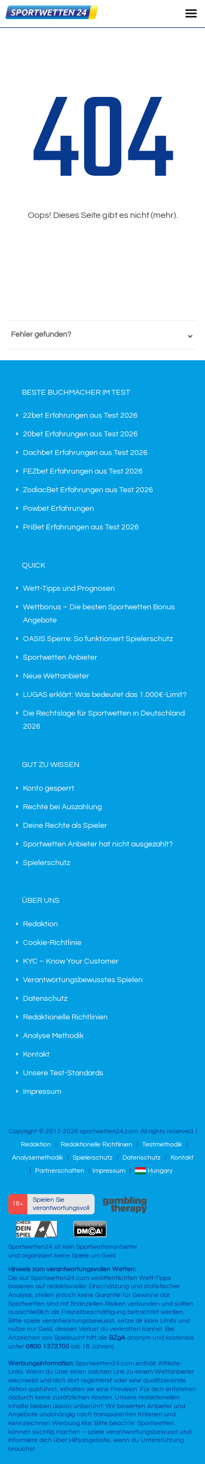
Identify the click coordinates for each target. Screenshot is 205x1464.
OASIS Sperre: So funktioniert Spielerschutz (98, 639)
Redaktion (40, 924)
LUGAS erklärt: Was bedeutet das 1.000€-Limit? (104, 695)
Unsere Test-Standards (63, 1073)
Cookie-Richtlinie (52, 943)
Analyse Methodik (53, 1036)
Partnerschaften (59, 1170)
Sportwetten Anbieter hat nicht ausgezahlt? (98, 844)
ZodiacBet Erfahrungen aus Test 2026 (88, 490)
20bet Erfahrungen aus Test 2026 (80, 434)
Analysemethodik (37, 1157)
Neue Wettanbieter (56, 676)
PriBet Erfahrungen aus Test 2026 (81, 527)
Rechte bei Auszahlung (62, 807)
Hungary (154, 1170)
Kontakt (36, 1054)
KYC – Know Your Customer (71, 961)
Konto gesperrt (48, 788)
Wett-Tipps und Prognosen (69, 588)
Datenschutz (45, 998)
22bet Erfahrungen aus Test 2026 (80, 415)
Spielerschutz (46, 863)
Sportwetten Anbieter (60, 657)
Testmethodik (162, 1144)
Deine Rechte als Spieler (65, 825)
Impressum (42, 1092)
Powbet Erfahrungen (58, 508)
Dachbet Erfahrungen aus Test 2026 (85, 453)
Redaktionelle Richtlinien (65, 1017)
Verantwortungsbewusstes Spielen (83, 980)
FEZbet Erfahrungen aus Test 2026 (83, 471)
